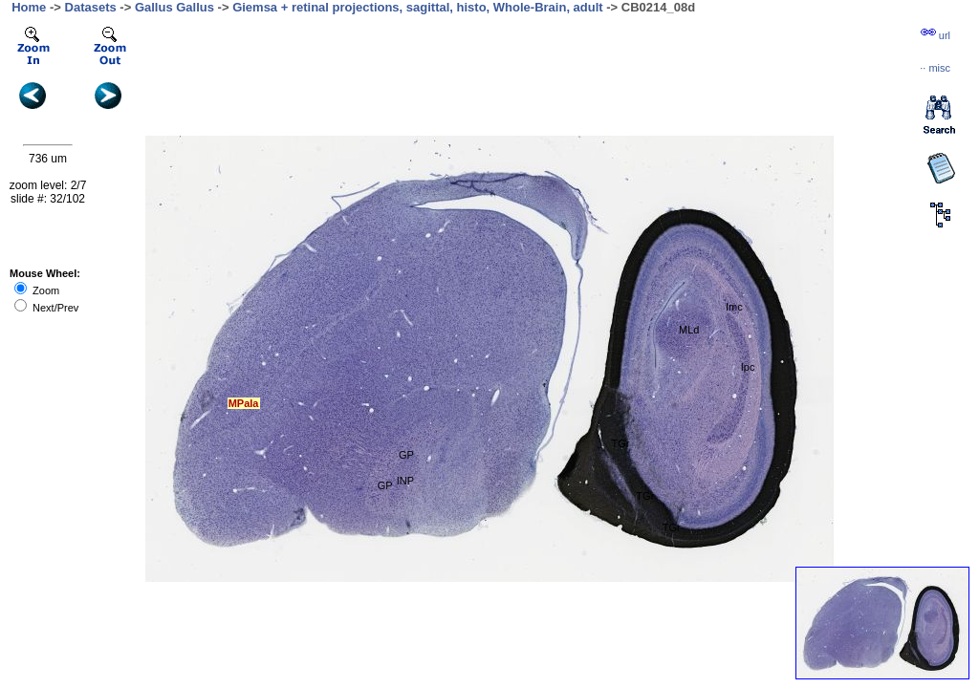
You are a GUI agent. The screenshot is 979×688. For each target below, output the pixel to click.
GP (406, 455)
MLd (689, 329)
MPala (243, 403)
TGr (620, 443)
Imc (734, 306)
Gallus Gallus (174, 7)
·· (935, 68)
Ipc (748, 367)
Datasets (91, 7)
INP (405, 480)
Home (28, 7)
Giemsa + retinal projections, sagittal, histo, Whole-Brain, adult (417, 7)
